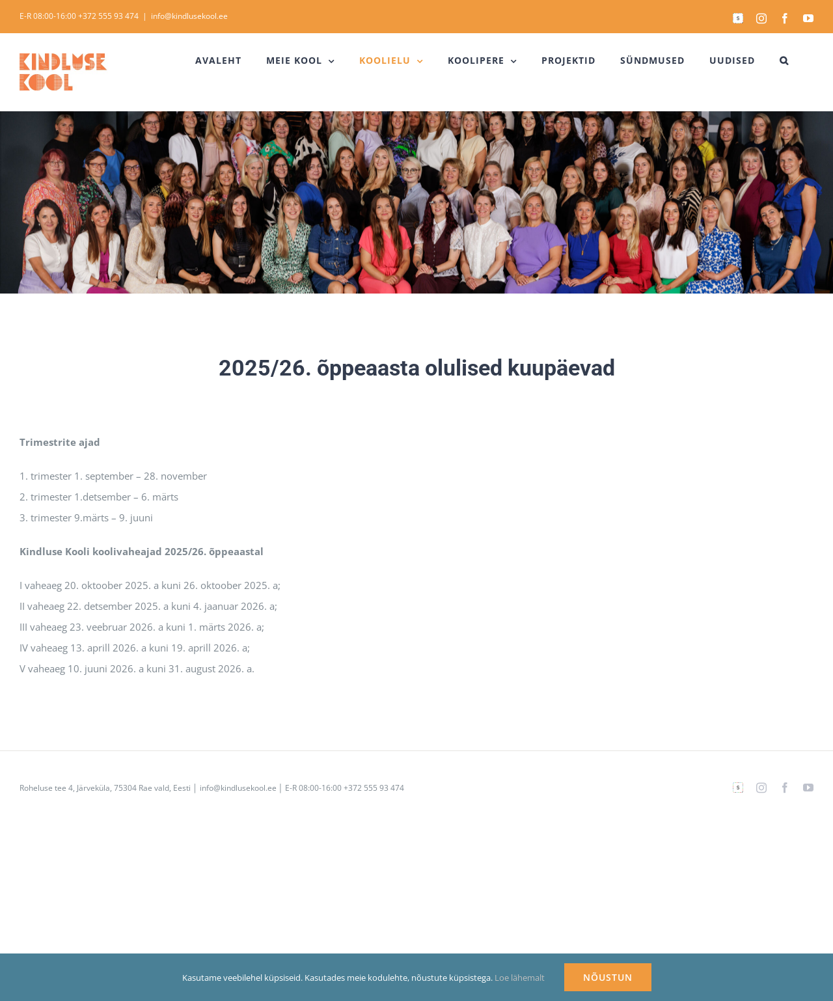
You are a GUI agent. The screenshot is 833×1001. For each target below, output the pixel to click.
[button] (784, 60)
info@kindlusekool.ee (189, 15)
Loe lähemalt (520, 977)
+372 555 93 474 (108, 15)
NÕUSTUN (608, 977)
